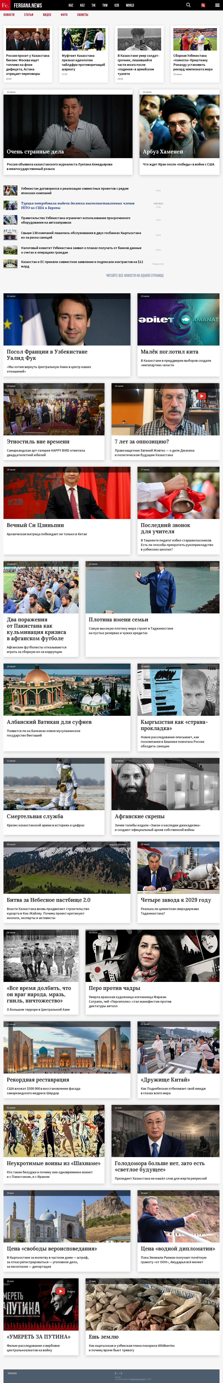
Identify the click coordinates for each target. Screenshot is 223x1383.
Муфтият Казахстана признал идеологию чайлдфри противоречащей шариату (83, 62)
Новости (9, 15)
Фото (64, 15)
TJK (93, 5)
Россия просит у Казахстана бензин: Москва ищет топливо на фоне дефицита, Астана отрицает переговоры (27, 64)
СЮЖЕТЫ (82, 15)
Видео (47, 15)
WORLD (130, 5)
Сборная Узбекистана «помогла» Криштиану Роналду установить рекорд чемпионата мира (193, 62)
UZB (116, 5)
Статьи (28, 15)
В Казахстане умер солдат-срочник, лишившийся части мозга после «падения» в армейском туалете (138, 64)
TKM (104, 5)
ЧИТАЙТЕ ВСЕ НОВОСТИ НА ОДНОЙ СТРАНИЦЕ (135, 275)
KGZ (82, 5)
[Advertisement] (195, 237)
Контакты (12, 1373)
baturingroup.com (137, 1379)
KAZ (71, 5)
